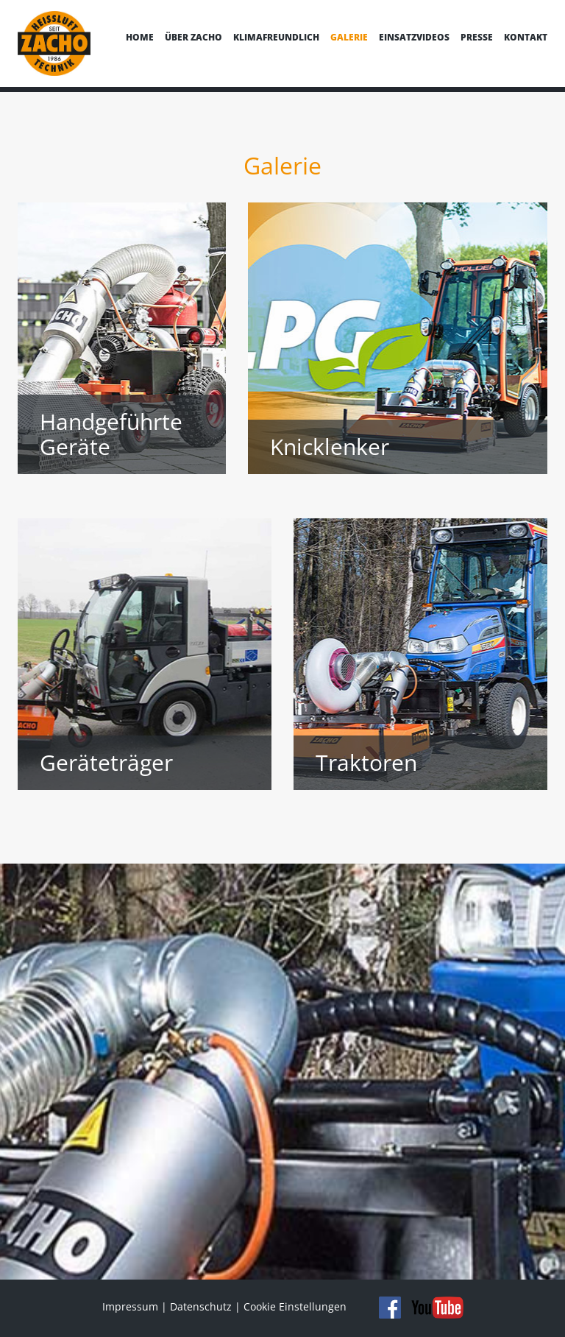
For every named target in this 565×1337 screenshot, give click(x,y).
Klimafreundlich (276, 37)
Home (140, 37)
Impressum (130, 1306)
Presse (477, 37)
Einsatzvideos (414, 37)
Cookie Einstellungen (295, 1306)
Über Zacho (193, 37)
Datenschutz (201, 1306)
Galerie (349, 37)
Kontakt (525, 37)
